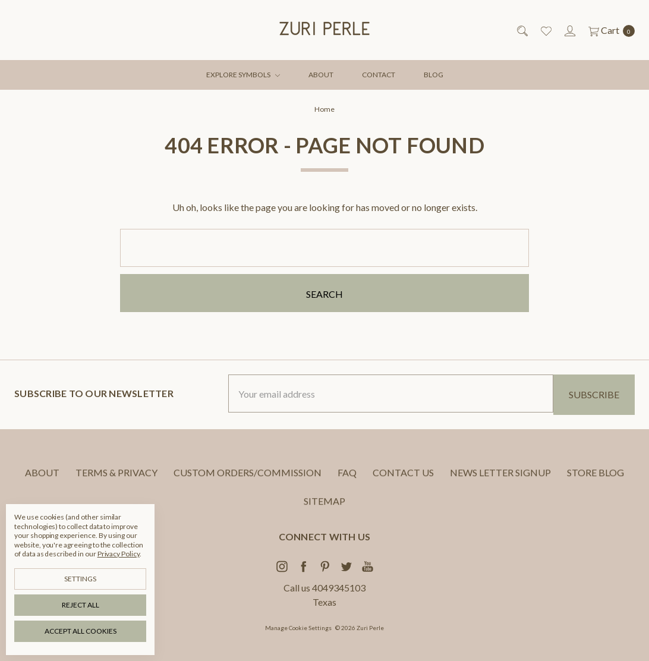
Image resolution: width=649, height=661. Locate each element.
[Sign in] (569, 30)
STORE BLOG (595, 481)
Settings (80, 578)
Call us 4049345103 (324, 587)
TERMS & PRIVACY (116, 481)
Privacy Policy (118, 553)
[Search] (522, 30)
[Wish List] (545, 30)
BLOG (433, 74)
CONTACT (378, 74)
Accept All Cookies (80, 631)
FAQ (347, 481)
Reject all (80, 604)
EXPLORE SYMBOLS (243, 74)
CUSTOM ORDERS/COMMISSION (248, 481)
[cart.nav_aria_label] (608, 30)
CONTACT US (403, 481)
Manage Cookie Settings (298, 627)
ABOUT (320, 74)
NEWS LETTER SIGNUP (500, 481)
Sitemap (324, 509)
